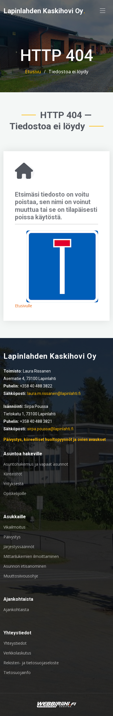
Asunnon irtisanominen (24, 566)
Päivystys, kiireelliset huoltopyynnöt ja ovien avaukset (54, 439)
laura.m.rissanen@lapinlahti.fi (54, 393)
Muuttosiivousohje (20, 576)
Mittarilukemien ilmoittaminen (31, 556)
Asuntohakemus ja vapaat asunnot (35, 464)
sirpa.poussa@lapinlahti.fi (50, 429)
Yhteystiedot (15, 643)
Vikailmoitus (14, 527)
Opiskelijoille (14, 494)
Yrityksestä (13, 484)
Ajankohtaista (16, 610)
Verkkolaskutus (17, 653)
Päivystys (12, 537)
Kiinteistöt (12, 474)
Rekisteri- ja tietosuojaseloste (31, 663)
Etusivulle (23, 305)
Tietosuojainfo (17, 673)
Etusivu (33, 71)
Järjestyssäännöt (18, 547)
